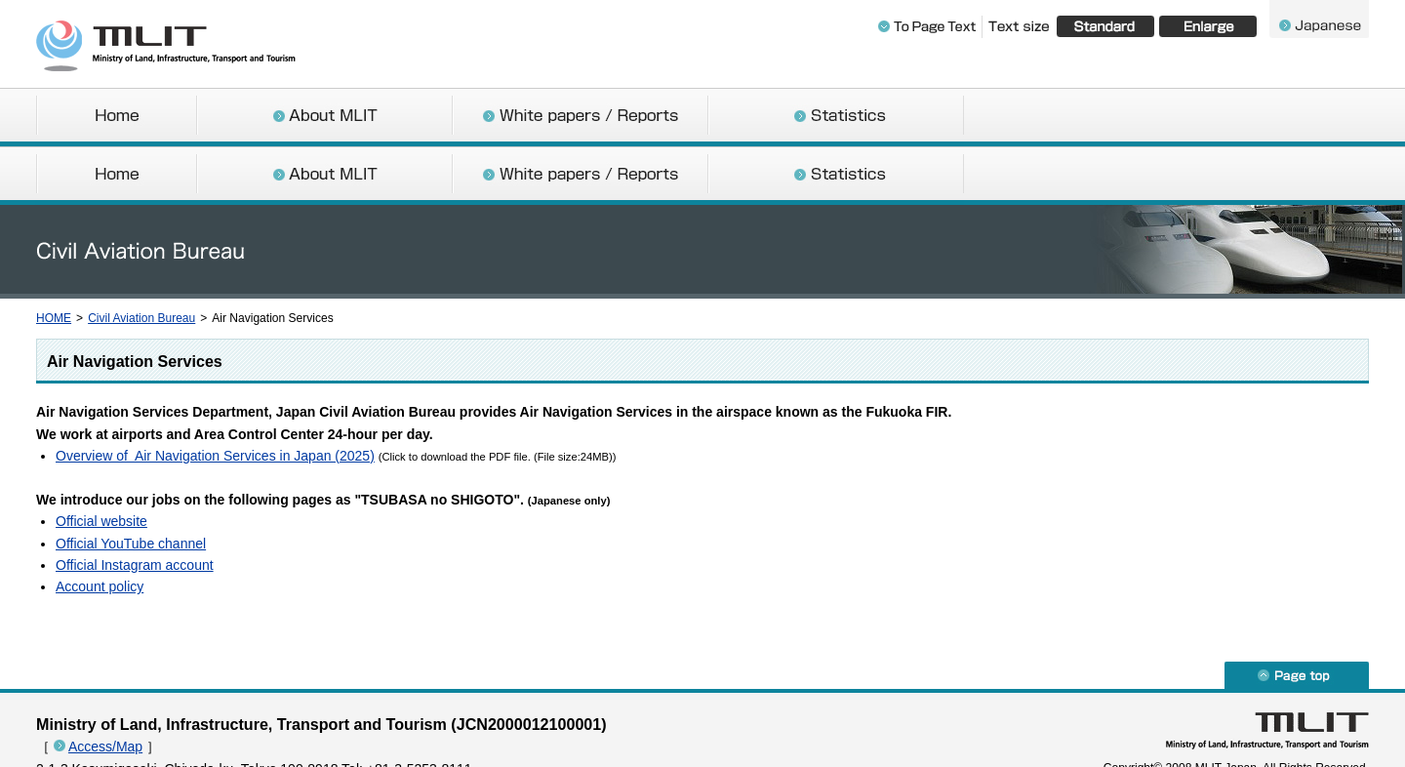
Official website (101, 462)
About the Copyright (128, 732)
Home (116, 117)
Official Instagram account (135, 506)
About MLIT (325, 117)
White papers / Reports (580, 117)
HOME (53, 259)
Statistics (836, 117)
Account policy (99, 528)
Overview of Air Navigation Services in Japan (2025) (215, 397)
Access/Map (105, 688)
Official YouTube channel (131, 485)
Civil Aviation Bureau (141, 259)
